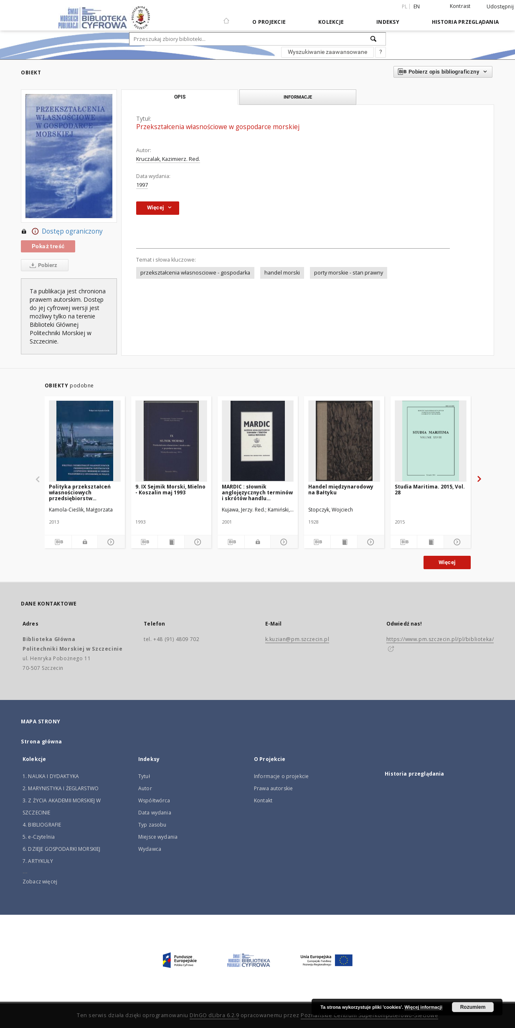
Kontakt (263, 800)
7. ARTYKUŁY (38, 861)
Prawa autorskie (273, 788)
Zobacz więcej (40, 881)
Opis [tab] (179, 97)
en (417, 6)
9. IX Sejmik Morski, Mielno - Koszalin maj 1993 (170, 489)
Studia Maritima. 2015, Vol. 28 (430, 489)
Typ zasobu (152, 824)
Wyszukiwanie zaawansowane (327, 51)
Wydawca (149, 848)
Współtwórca (154, 800)
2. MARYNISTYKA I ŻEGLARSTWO (61, 788)
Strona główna (41, 741)
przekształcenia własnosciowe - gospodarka (195, 272)
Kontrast (460, 6)
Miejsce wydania (158, 836)
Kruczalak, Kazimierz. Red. (168, 159)
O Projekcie (269, 21)
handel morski (282, 272)
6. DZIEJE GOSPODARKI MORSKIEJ (61, 848)
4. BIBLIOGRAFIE (42, 824)
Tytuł (144, 776)
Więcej (447, 562)
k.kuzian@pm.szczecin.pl (297, 639)
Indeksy (387, 21)
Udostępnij (500, 6)
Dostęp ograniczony (62, 231)
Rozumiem (473, 1007)
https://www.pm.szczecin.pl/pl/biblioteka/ (440, 639)
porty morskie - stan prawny (348, 272)
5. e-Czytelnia (39, 836)
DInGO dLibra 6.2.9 (214, 1015)
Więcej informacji (423, 1007)
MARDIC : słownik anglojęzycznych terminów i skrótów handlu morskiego (257, 492)
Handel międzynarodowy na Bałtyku (340, 489)
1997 (142, 184)
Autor (145, 788)
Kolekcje (331, 21)
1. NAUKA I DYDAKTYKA (51, 776)
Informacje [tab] (298, 97)
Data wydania (154, 812)
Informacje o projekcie (281, 776)
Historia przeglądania (465, 21)
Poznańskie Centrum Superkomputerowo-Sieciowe (369, 1015)
